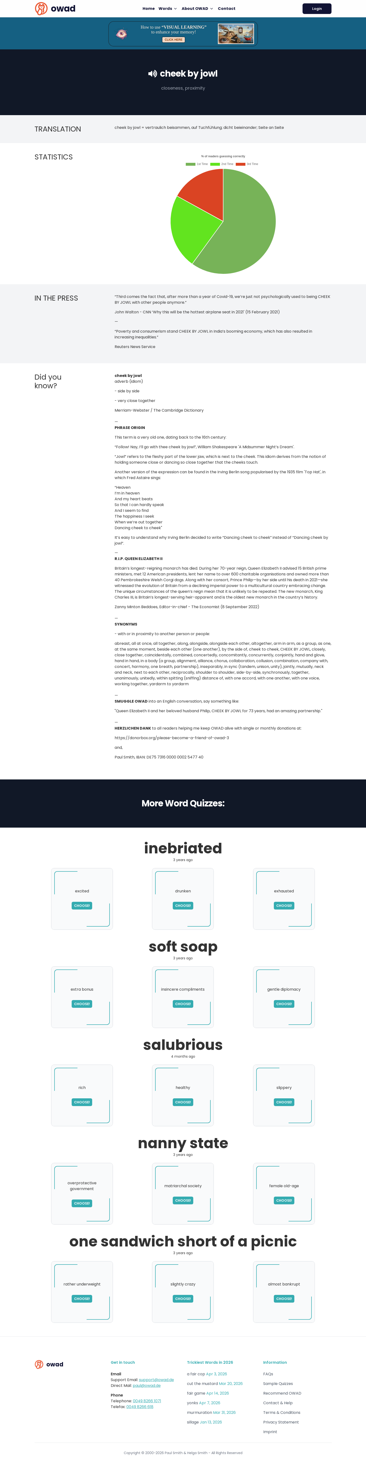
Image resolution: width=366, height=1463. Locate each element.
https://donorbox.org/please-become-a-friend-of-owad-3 (172, 738)
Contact (226, 8)
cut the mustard (202, 1383)
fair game (196, 1393)
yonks (192, 1403)
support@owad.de (156, 1380)
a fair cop (196, 1374)
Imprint (270, 1432)
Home (149, 8)
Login (317, 8)
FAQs (268, 1374)
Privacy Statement (281, 1422)
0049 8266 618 (139, 1407)
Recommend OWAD (282, 1393)
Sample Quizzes (278, 1383)
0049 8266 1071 (147, 1401)
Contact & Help (278, 1403)
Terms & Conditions (281, 1412)
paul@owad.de (147, 1385)
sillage (193, 1422)
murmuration (199, 1412)
